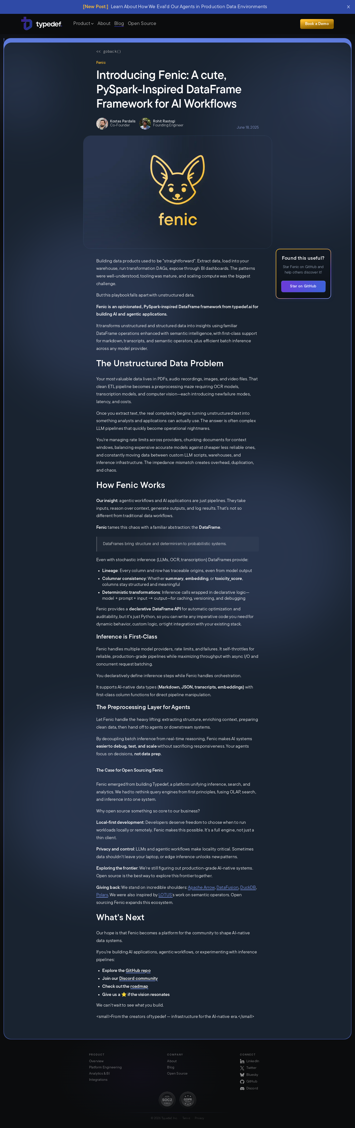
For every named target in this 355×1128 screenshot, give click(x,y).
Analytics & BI (99, 1074)
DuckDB (248, 887)
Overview (96, 1061)
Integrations (98, 1080)
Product (83, 23)
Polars (102, 895)
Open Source (142, 23)
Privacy (199, 1118)
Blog (119, 23)
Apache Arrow (201, 887)
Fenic (101, 63)
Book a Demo (317, 24)
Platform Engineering (105, 1067)
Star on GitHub (303, 286)
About (104, 23)
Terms (186, 1118)
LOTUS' (165, 895)
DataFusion (227, 887)
